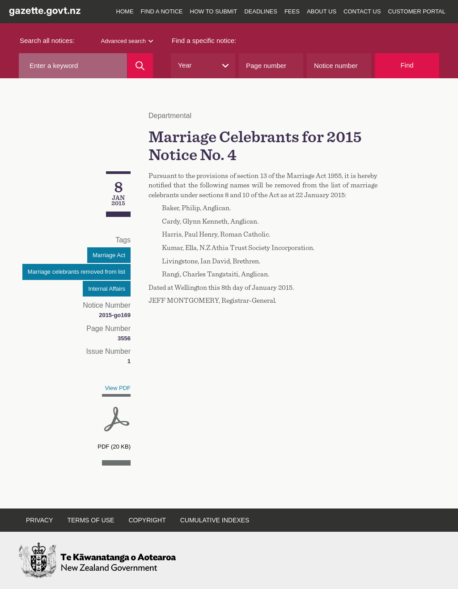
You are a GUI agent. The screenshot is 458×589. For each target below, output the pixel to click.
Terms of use (90, 520)
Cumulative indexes (215, 520)
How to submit (213, 11)
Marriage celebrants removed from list (76, 271)
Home (125, 11)
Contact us (362, 11)
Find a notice (162, 11)
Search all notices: (47, 40)
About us (321, 11)
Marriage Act (109, 255)
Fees (292, 11)
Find (406, 65)
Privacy (39, 520)
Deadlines (260, 11)
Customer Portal (416, 11)
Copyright (146, 520)
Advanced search (127, 41)
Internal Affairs (106, 288)
